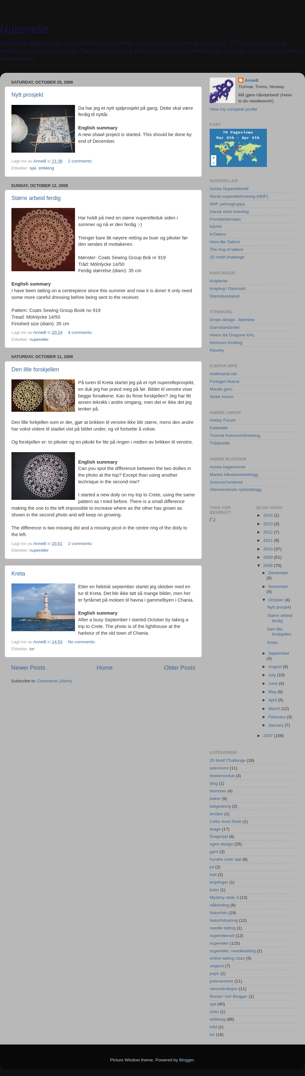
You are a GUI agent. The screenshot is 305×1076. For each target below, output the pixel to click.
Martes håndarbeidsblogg (234, 474)
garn (214, 851)
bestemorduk (222, 775)
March (274, 708)
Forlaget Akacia (224, 381)
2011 (268, 540)
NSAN (216, 226)
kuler (214, 889)
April (273, 700)
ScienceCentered (226, 482)
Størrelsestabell (225, 296)
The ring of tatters (226, 249)
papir (214, 973)
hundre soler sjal (225, 859)
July (272, 674)
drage (215, 829)
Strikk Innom (222, 396)
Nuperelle (24, 29)
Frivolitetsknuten (225, 219)
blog (214, 783)
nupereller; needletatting (233, 950)
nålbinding (219, 905)
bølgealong (220, 806)
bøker (215, 798)
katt (213, 874)
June (273, 683)
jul (212, 867)
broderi (216, 813)
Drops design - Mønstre (232, 319)
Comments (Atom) (54, 681)
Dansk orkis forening (229, 211)
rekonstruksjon (224, 988)
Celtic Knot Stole (225, 821)
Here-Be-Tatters (225, 241)
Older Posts (179, 667)
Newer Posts (28, 667)
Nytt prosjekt (27, 95)
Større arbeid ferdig (36, 198)
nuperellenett (222, 935)
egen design (221, 844)
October (276, 599)
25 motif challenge (227, 257)
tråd (213, 1026)
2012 (268, 532)
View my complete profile (233, 109)
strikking (46, 168)
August (275, 666)
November (278, 586)
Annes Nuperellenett (229, 188)
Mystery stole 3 (224, 897)
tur (32, 648)
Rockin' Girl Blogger (228, 996)
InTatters (218, 234)
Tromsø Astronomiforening (235, 435)
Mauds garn (221, 389)
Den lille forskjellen (35, 369)
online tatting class (227, 958)
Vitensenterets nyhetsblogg (235, 489)
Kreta (18, 573)
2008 (268, 565)
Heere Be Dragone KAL (232, 335)
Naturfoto (218, 912)
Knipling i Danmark (228, 288)
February (277, 716)
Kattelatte (219, 427)
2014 (268, 515)
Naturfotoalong (224, 920)
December (278, 572)
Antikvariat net (223, 373)
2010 (268, 549)
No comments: (82, 641)
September (278, 653)
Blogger (186, 1060)
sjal (33, 168)
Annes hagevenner (228, 467)
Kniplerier (219, 281)
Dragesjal (219, 836)
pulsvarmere (221, 981)
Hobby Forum (223, 420)
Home (104, 667)
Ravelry (217, 350)
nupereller (39, 339)
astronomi (219, 768)
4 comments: (81, 332)
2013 (268, 523)
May (273, 691)
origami (217, 965)
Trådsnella (220, 443)
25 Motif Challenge (228, 760)
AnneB (252, 80)
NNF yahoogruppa (227, 204)
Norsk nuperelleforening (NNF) (239, 196)
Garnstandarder (225, 327)
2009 (268, 557)
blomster (218, 791)
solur (214, 1011)
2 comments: (81, 161)
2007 (268, 735)
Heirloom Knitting (226, 342)
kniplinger (219, 882)
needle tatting (222, 928)
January (276, 725)
